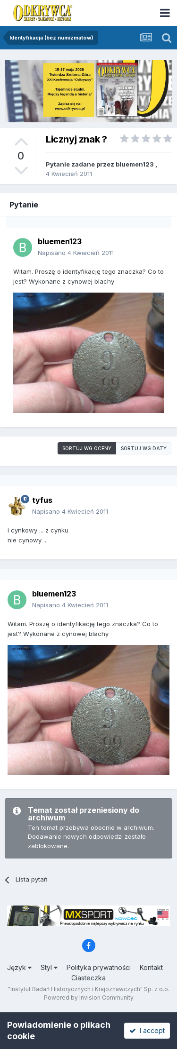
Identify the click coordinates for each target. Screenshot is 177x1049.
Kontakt (151, 967)
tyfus (42, 500)
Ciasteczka (88, 978)
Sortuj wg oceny (86, 448)
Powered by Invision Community (89, 997)
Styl (49, 967)
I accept (147, 1030)
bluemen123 (135, 164)
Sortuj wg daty (144, 448)
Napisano (76, 252)
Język (19, 967)
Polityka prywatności (99, 967)
